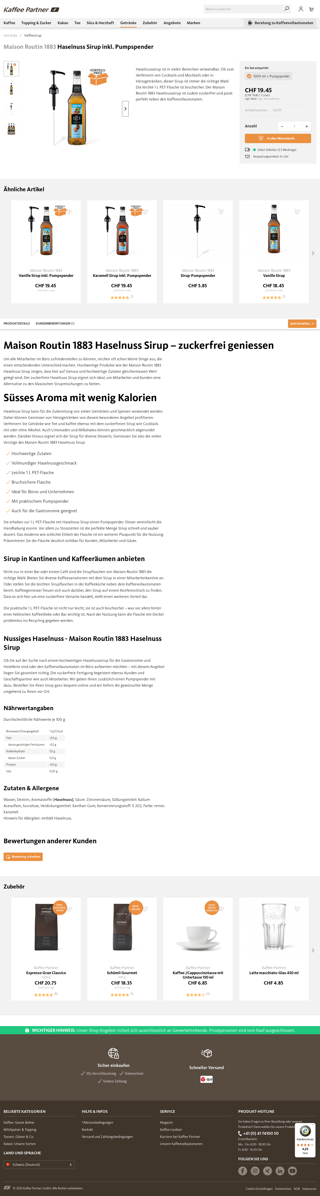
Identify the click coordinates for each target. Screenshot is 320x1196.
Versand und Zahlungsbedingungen (107, 1137)
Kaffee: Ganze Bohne (19, 1122)
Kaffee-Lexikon (171, 1129)
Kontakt (87, 1129)
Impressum (309, 1189)
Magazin (166, 1122)
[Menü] (313, 1125)
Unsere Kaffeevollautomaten (181, 1144)
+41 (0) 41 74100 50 (261, 1133)
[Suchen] (286, 9)
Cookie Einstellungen (259, 1189)
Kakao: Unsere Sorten (20, 1144)
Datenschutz (283, 1189)
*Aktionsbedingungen (97, 1122)
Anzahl (251, 126)
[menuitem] (247, 9)
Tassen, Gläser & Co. (19, 1137)
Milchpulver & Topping (20, 1129)
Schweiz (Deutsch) (23, 1165)
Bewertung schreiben (23, 857)
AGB (297, 1189)
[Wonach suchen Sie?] (247, 9)
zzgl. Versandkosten (269, 98)
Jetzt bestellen (302, 323)
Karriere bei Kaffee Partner (180, 1137)
